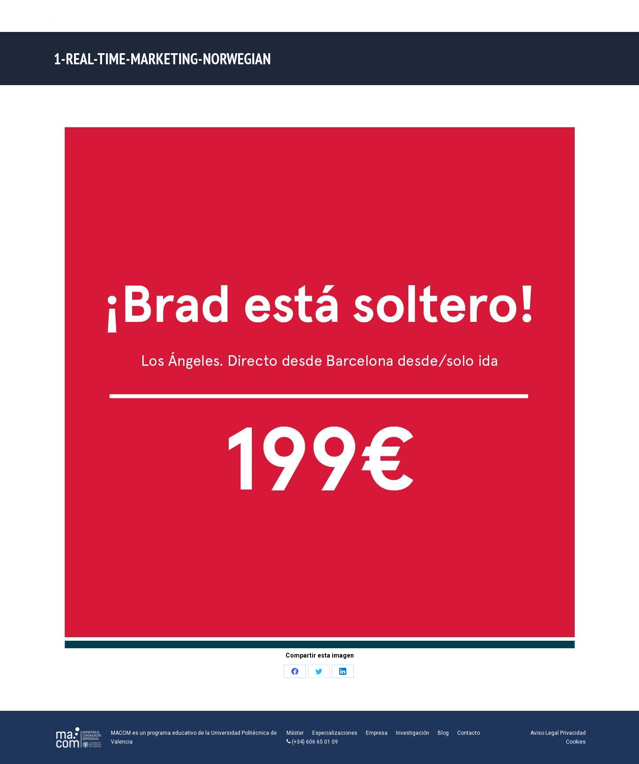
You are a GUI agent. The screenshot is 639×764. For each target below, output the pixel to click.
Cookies (576, 742)
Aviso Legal (544, 733)
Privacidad (573, 733)
